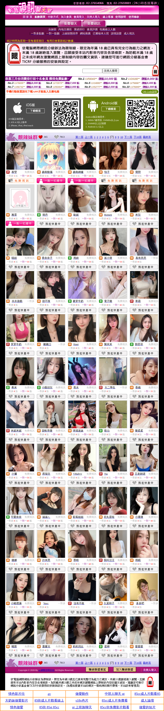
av (49, 694)
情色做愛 (16, 707)
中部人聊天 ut (114, 693)
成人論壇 (147, 700)
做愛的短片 (147, 707)
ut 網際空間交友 (47, 670)
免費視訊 (29, 172)
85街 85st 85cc (49, 707)
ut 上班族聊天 (82, 707)
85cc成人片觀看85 (147, 693)
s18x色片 (82, 700)
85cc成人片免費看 (115, 700)
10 (121, 137)
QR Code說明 (150, 91)
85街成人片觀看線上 (49, 700)
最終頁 (147, 137)
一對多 (154, 258)
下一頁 (128, 137)
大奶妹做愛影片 (16, 700)
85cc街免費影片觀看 (114, 707)
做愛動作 (82, 693)
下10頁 (138, 137)
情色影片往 (16, 693)
